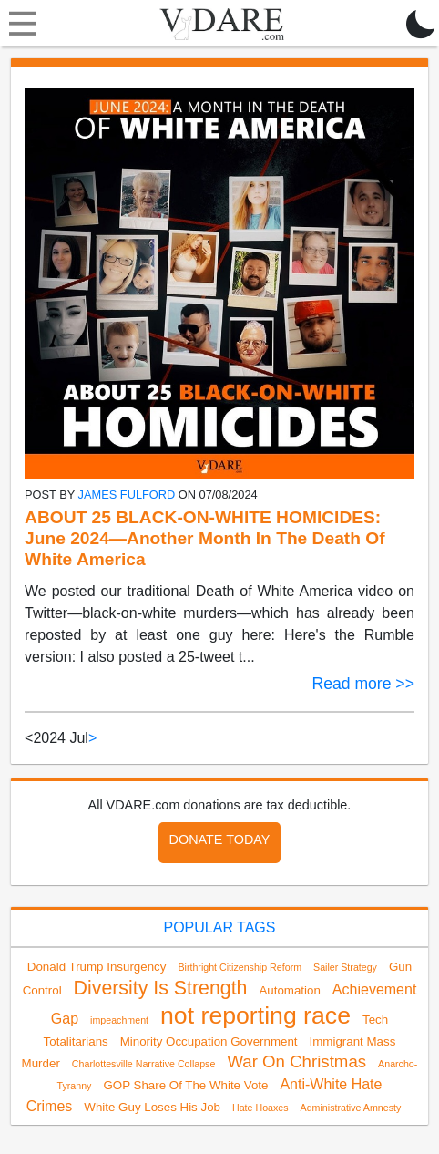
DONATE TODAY (220, 839)
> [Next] (92, 738)
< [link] (29, 738)
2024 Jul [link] (60, 738)
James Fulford (127, 494)
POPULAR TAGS (219, 927)
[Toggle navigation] (18, 23)
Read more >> (362, 684)
